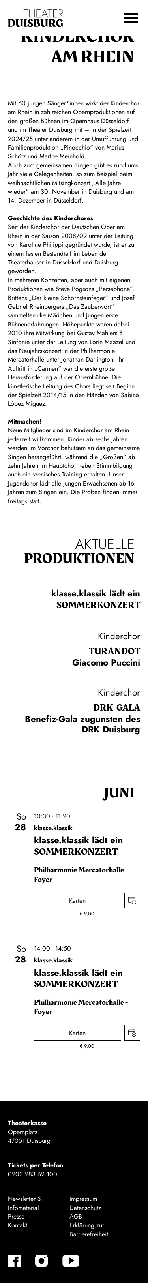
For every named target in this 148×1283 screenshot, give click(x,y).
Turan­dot (114, 651)
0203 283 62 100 (32, 1174)
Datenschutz (85, 1207)
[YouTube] (70, 1261)
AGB (75, 1216)
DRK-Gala (116, 708)
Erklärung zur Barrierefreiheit (88, 1229)
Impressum (83, 1198)
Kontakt (17, 1225)
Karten (77, 900)
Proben (92, 492)
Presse (16, 1216)
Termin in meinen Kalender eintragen (132, 900)
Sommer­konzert (98, 605)
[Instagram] (41, 1261)
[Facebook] (14, 1261)
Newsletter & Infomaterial (25, 1203)
